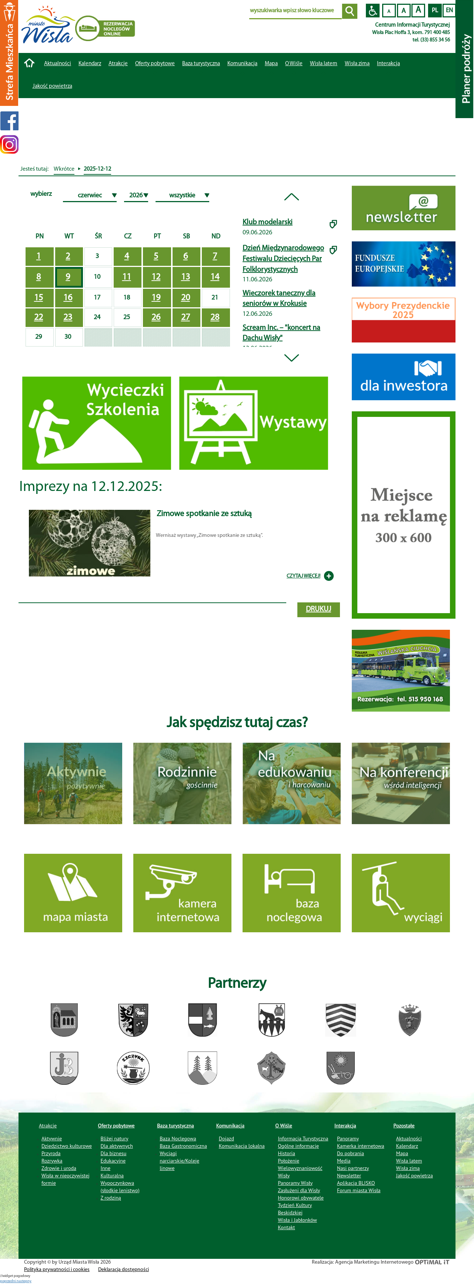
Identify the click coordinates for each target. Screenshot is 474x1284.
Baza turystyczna (175, 1125)
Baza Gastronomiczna (183, 1146)
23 (67, 317)
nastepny (24, 1281)
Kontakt (286, 1227)
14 (214, 277)
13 (185, 277)
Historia (286, 1153)
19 (155, 298)
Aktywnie (51, 1138)
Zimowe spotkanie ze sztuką (204, 514)
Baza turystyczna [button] (201, 64)
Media (343, 1160)
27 (185, 317)
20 (185, 298)
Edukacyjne (113, 1160)
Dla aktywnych (117, 1146)
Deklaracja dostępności (123, 1270)
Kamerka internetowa (360, 1146)
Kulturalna (112, 1175)
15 (38, 298)
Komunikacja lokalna (242, 1146)
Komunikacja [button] (242, 64)
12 (155, 277)
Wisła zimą (357, 64)
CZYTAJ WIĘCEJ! (303, 576)
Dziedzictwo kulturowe (66, 1146)
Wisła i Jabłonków (297, 1220)
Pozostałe (404, 1125)
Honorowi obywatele (301, 1197)
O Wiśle (283, 1125)
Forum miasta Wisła (359, 1190)
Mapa (271, 64)
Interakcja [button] (388, 64)
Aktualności (57, 64)
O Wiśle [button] (294, 64)
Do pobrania (350, 1153)
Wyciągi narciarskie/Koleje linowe (179, 1160)
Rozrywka (52, 1160)
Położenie (288, 1160)
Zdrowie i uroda (58, 1168)
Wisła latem (323, 64)
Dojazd (226, 1138)
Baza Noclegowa (178, 1138)
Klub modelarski (268, 222)
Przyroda (50, 1153)
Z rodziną (111, 1197)
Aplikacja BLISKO (356, 1183)
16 (67, 298)
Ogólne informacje (298, 1146)
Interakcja (345, 1125)
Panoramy (348, 1138)
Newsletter (349, 1175)
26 (155, 317)
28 (214, 317)
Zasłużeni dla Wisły (299, 1190)
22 (38, 317)
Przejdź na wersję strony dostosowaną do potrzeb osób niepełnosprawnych (373, 10)
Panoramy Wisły (295, 1183)
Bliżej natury (114, 1138)
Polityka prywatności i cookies (57, 1270)
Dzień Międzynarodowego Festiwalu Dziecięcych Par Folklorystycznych (283, 259)
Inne (106, 1168)
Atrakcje (118, 64)
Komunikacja (230, 1125)
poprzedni (8, 1281)
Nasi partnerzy (353, 1168)
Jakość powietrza (52, 86)
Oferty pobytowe (155, 64)
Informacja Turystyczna (303, 1138)
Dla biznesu (114, 1153)
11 (126, 277)
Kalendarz (90, 64)
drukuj (318, 609)
